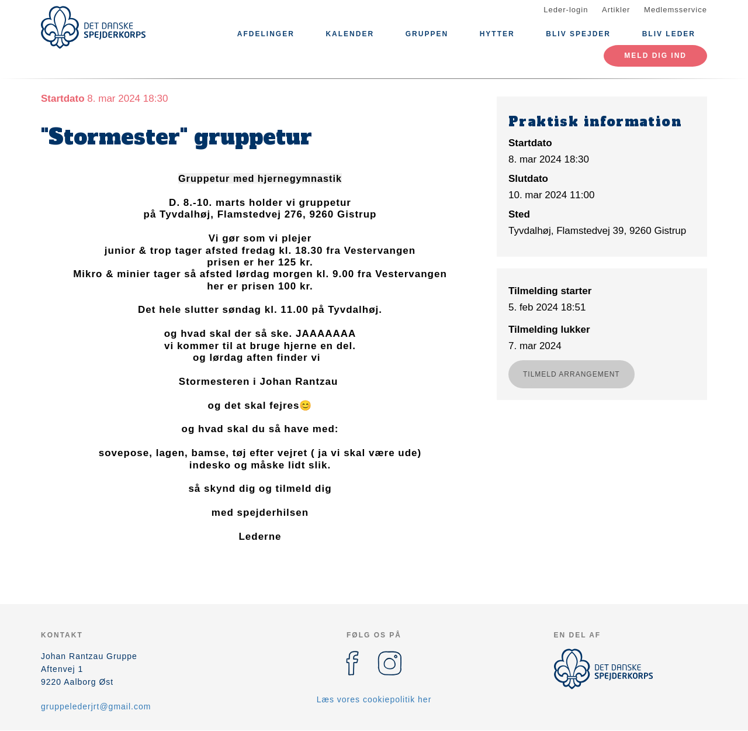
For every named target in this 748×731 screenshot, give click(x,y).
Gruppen (427, 34)
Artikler (616, 9)
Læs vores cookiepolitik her (374, 699)
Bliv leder (668, 34)
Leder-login (565, 9)
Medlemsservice (675, 9)
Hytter (497, 34)
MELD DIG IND (655, 55)
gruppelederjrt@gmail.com (96, 706)
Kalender (349, 34)
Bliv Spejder (578, 34)
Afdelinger (266, 34)
